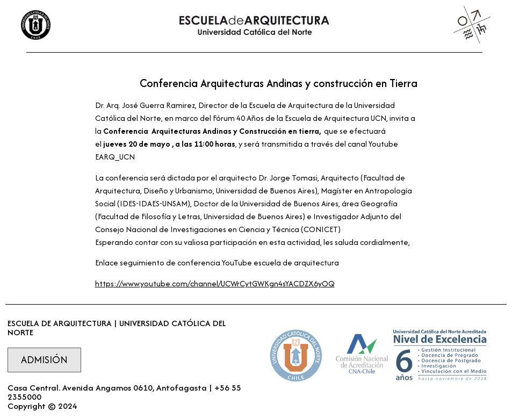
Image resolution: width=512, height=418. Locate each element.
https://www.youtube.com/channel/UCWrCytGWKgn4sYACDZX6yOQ (215, 283)
